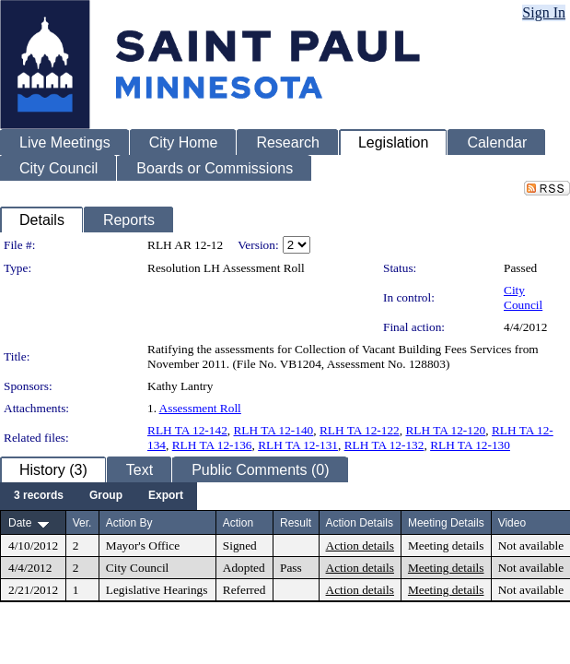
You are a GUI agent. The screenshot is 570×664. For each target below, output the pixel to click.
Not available (531, 545)
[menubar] (98, 496)
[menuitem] (38, 496)
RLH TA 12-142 (187, 430)
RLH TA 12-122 (360, 430)
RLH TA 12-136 (212, 445)
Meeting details (446, 545)
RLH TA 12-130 (470, 445)
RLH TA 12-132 (384, 445)
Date (19, 522)
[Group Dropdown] (106, 496)
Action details (360, 545)
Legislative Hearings (157, 590)
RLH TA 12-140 (273, 430)
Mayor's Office (143, 545)
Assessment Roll (200, 408)
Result (295, 522)
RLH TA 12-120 (445, 430)
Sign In (543, 12)
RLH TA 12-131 (298, 445)
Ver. (82, 522)
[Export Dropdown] (165, 496)
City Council (523, 297)
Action (238, 522)
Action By (129, 522)
